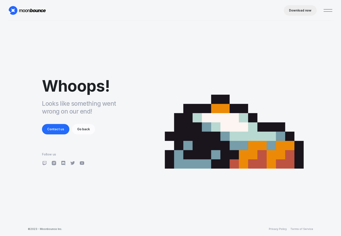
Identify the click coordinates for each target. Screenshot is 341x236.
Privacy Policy (278, 229)
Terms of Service (301, 229)
